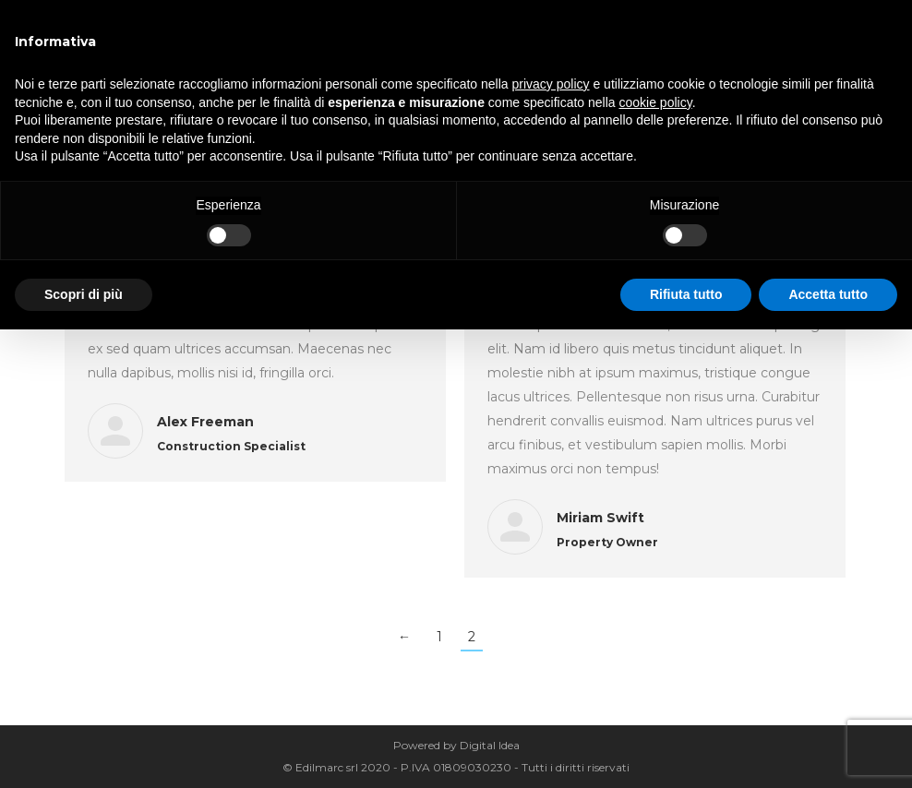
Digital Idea (490, 745)
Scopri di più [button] (83, 294)
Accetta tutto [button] (828, 294)
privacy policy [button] (551, 84)
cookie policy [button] (655, 102)
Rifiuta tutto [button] (686, 294)
